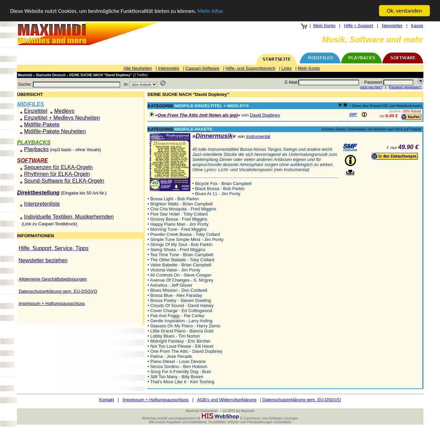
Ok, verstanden (404, 10)
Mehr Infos (210, 10)
